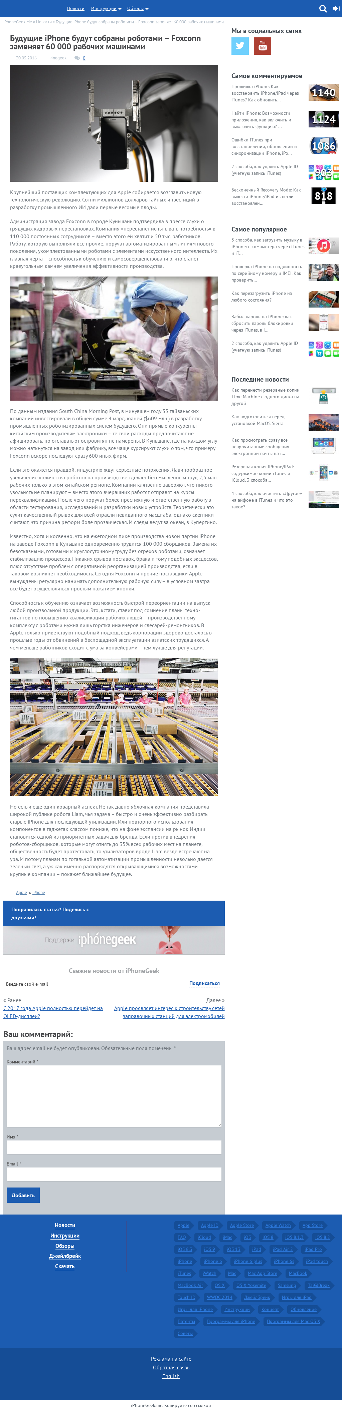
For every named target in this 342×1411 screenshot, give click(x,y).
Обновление (304, 1309)
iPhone (38, 892)
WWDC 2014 (219, 1297)
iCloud (204, 1237)
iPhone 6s (284, 1261)
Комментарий (22, 1062)
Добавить (23, 1195)
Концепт (270, 1309)
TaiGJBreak (319, 1285)
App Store (313, 1225)
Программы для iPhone (231, 1321)
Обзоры (135, 8)
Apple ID (209, 1225)
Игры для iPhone (195, 1309)
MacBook (298, 1273)
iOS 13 (233, 1249)
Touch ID (186, 1297)
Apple (21, 892)
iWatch (209, 1273)
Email (14, 1164)
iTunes (184, 1273)
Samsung (287, 1285)
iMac (227, 1237)
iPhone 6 (213, 1261)
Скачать (64, 1266)
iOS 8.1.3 (294, 1237)
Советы (185, 1333)
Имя (12, 1137)
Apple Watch (278, 1225)
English (171, 1376)
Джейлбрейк (65, 1256)
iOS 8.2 (322, 1237)
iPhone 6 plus (248, 1261)
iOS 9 (209, 1249)
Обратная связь (171, 1367)
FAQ (182, 1237)
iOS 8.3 (185, 1249)
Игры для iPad (297, 1297)
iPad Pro (313, 1249)
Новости (75, 8)
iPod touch (317, 1261)
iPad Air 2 (283, 1249)
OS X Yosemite (251, 1285)
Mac (232, 1273)
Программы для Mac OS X (293, 1321)
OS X (220, 1285)
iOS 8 (268, 1237)
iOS (247, 1237)
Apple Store (242, 1225)
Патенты (186, 1321)
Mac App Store (262, 1273)
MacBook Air (190, 1285)
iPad (256, 1249)
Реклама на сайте (171, 1358)
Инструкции (104, 8)
